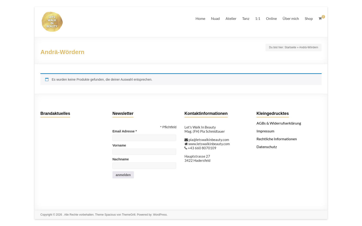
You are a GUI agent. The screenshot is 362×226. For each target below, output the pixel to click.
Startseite (290, 47)
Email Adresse (124, 131)
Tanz (245, 18)
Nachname (120, 159)
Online (271, 18)
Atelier (231, 18)
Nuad (215, 18)
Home (200, 18)
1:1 (257, 18)
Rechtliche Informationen (276, 139)
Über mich (291, 18)
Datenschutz (266, 146)
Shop (309, 18)
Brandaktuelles (55, 113)
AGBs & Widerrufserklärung (278, 123)
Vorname (119, 145)
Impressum (265, 131)
